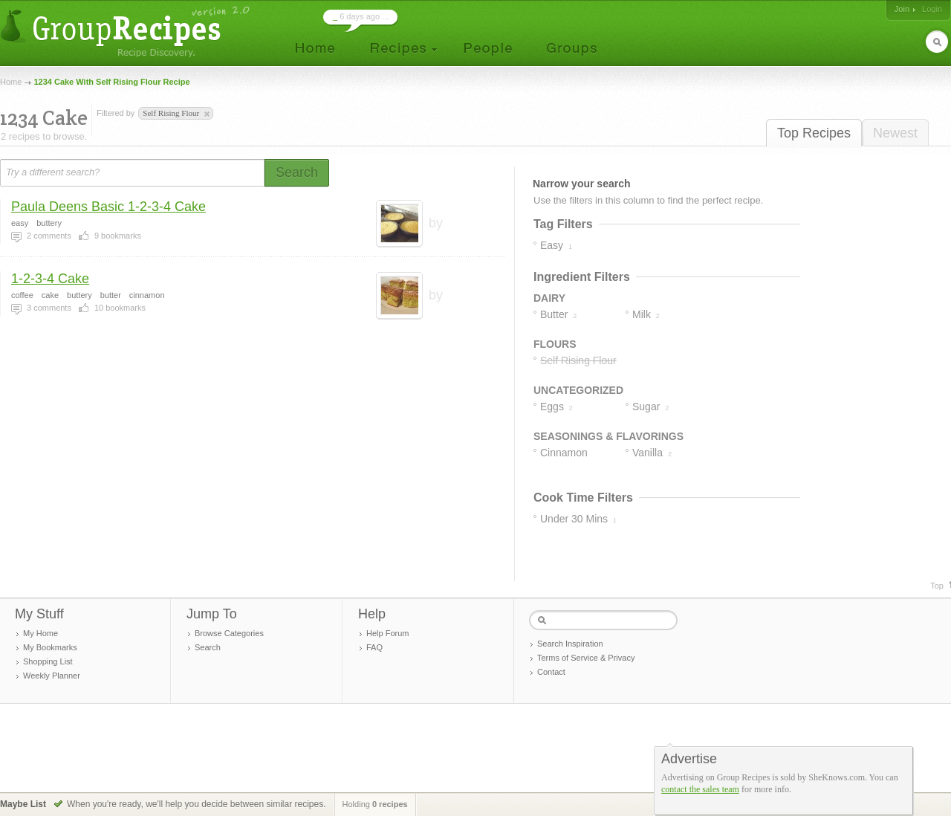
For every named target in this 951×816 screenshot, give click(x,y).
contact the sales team (700, 789)
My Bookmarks (50, 647)
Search (208, 647)
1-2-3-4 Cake (50, 278)
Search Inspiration (570, 643)
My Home (40, 633)
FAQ (374, 647)
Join (902, 8)
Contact (551, 671)
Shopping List (48, 661)
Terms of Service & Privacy (585, 657)
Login (932, 8)
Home (11, 81)
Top (937, 585)
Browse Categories (229, 633)
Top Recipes (814, 133)
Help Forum (387, 633)
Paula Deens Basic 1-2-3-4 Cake (108, 206)
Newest (895, 133)
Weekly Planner (51, 675)
